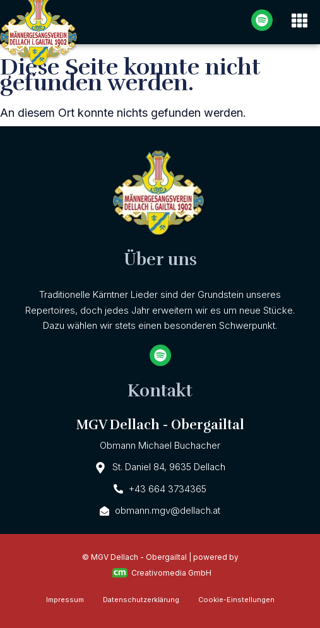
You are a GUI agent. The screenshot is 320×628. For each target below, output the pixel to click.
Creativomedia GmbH (161, 573)
